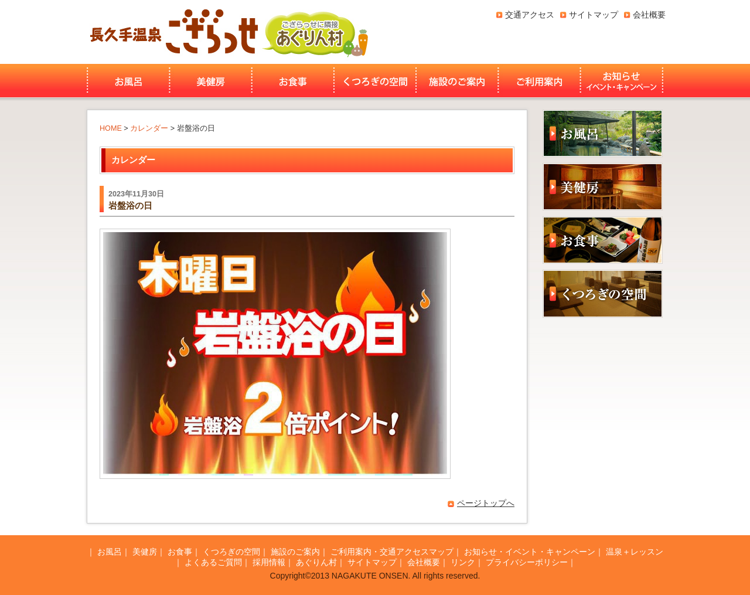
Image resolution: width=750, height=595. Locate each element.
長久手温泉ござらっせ (172, 32)
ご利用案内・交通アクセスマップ (392, 551)
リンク (463, 562)
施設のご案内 (457, 81)
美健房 (210, 81)
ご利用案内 (539, 81)
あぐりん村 (314, 32)
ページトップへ (485, 503)
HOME (111, 128)
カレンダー (149, 128)
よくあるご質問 (213, 562)
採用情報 (269, 562)
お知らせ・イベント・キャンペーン (623, 81)
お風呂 (126, 81)
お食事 (293, 81)
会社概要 (649, 14)
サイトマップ (593, 14)
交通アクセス (529, 14)
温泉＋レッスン (634, 551)
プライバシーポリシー (527, 562)
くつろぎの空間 (375, 81)
